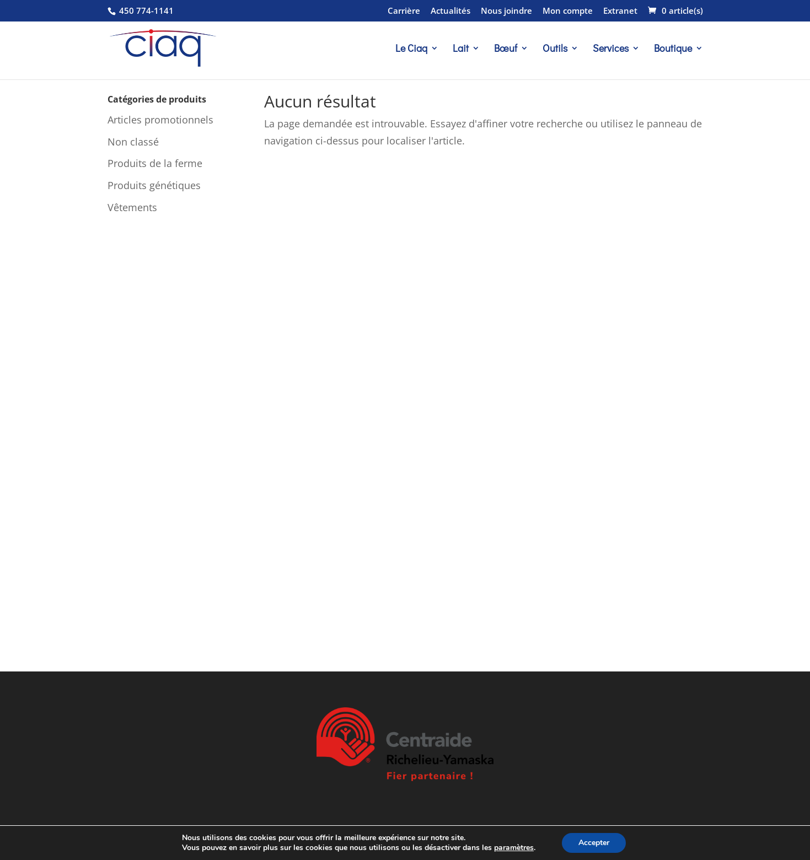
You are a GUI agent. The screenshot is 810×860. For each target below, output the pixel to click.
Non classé (133, 141)
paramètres (514, 848)
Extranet (620, 11)
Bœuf (505, 49)
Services (611, 49)
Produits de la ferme (155, 163)
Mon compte (568, 11)
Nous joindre (506, 11)
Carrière (404, 11)
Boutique (673, 49)
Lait (461, 49)
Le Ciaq (411, 49)
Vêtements (132, 207)
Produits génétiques (154, 185)
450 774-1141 (145, 10)
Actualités (450, 11)
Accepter (593, 842)
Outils (555, 49)
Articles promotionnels (160, 119)
